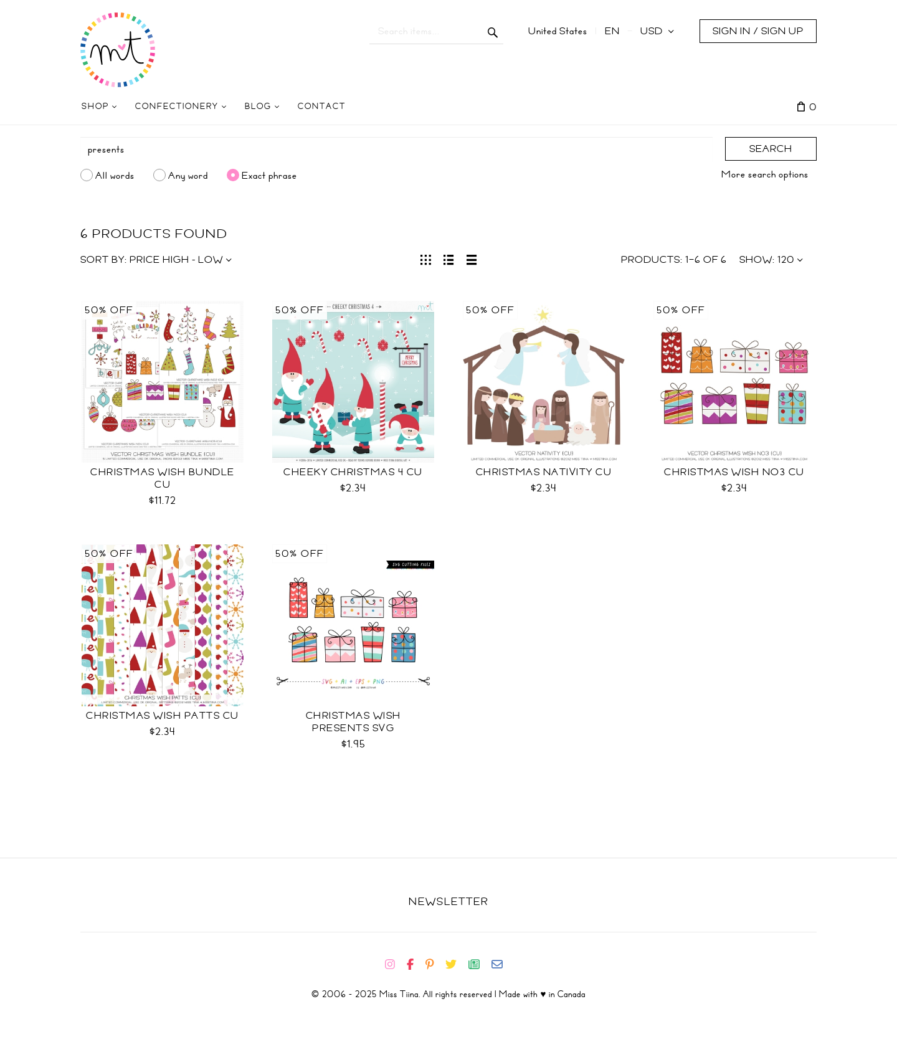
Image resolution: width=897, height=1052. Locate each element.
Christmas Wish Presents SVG (353, 722)
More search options (765, 174)
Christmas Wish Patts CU (162, 715)
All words (115, 175)
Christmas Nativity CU (544, 472)
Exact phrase (269, 175)
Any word (188, 175)
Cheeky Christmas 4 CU (353, 472)
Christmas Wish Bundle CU (162, 478)
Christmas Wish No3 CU (734, 472)
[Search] (396, 149)
